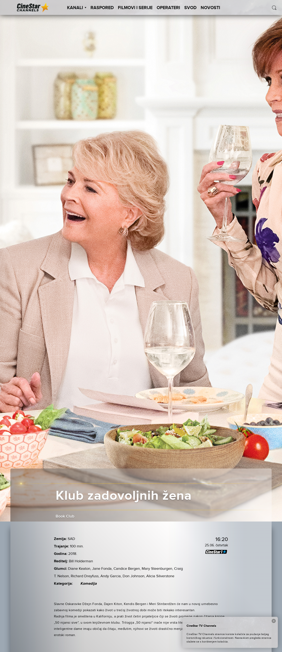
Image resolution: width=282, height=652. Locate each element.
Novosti (210, 8)
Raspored (102, 8)
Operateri (168, 8)
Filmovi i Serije (135, 8)
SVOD (190, 8)
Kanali (76, 8)
